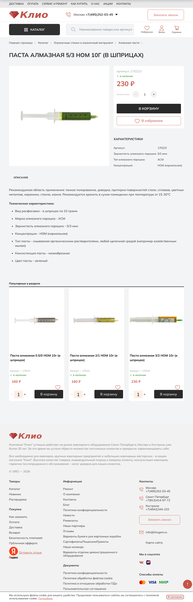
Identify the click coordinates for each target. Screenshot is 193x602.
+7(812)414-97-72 (158, 500)
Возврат (14, 532)
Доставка (16, 3)
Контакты (123, 3)
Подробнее (45, 598)
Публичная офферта (23, 543)
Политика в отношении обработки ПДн (90, 583)
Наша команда (73, 547)
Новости (69, 515)
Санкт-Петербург (157, 497)
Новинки (15, 494)
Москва (79, 14)
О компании (71, 494)
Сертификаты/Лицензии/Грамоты (86, 541)
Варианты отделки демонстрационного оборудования (90, 554)
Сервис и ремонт (54, 3)
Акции (108, 3)
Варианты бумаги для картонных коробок (92, 536)
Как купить (79, 3)
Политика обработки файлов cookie (88, 578)
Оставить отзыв (30, 552)
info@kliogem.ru (156, 532)
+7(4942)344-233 (157, 509)
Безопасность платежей (25, 538)
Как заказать (18, 517)
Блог (66, 505)
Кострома (152, 506)
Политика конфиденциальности (85, 510)
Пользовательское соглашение (84, 589)
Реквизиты (70, 520)
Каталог (34, 29)
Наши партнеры (74, 526)
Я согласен (175, 597)
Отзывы (68, 531)
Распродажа (18, 499)
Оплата (32, 3)
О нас (95, 3)
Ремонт (68, 489)
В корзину (149, 108)
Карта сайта (154, 542)
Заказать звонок (159, 519)
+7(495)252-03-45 (99, 14)
